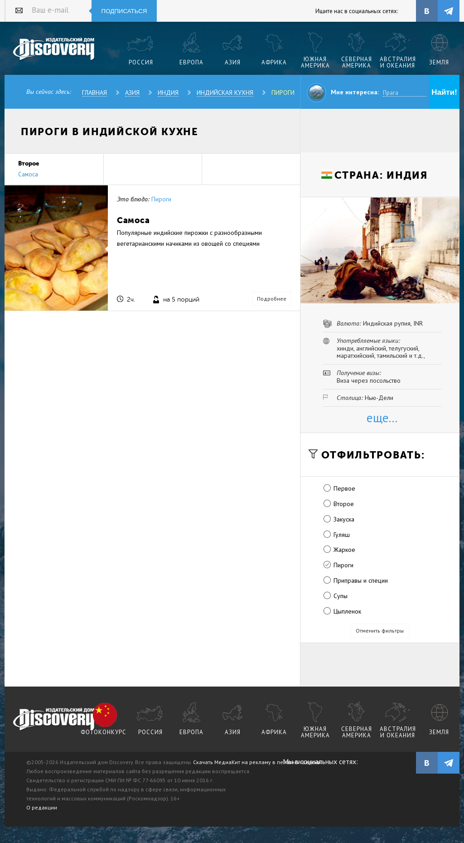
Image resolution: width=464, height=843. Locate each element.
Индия (168, 92)
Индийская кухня (225, 92)
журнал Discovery (54, 719)
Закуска (344, 519)
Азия (132, 92)
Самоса (28, 174)
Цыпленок (347, 611)
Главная (94, 92)
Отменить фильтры (380, 630)
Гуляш (342, 535)
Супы (341, 596)
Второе (344, 504)
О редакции (41, 807)
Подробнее (271, 298)
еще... (382, 417)
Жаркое (344, 550)
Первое (344, 488)
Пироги (283, 92)
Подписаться (124, 11)
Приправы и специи (361, 580)
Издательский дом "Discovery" (54, 49)
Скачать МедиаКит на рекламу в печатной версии (257, 762)
